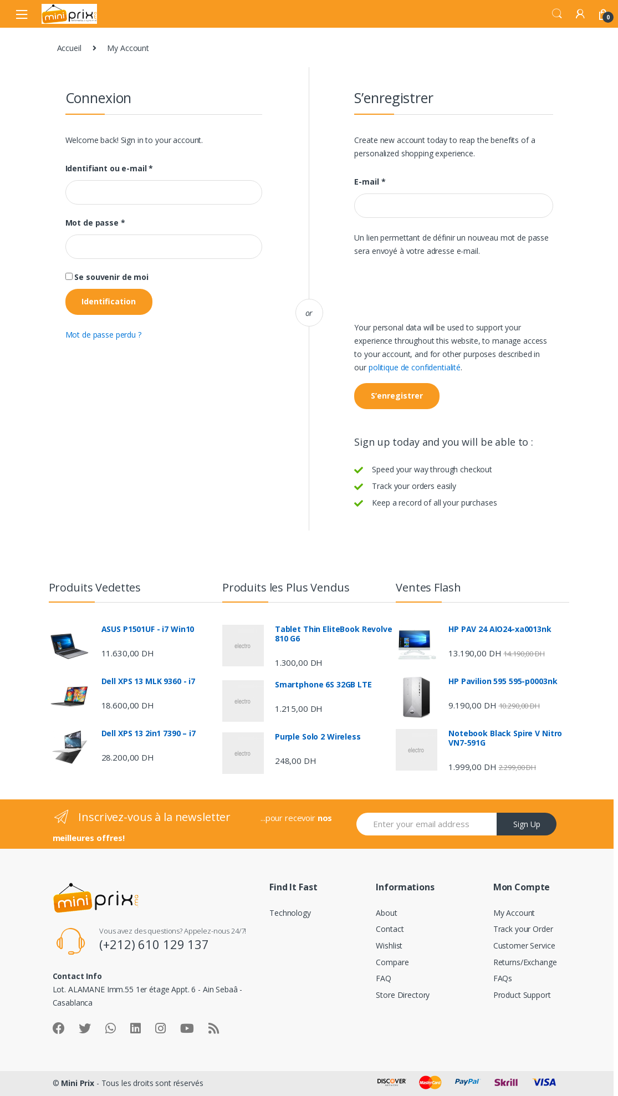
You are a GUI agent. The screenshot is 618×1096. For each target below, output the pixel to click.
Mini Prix (77, 1083)
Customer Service (524, 945)
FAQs (502, 978)
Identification (108, 301)
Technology (290, 913)
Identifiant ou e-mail (109, 169)
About (386, 913)
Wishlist (389, 945)
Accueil (69, 48)
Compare (392, 962)
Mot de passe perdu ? (103, 334)
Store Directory (403, 995)
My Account (514, 913)
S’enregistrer (397, 395)
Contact (390, 929)
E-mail (369, 182)
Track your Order (523, 929)
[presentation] (438, 293)
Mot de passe (95, 223)
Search (557, 14)
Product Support (522, 995)
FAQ (383, 978)
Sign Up (526, 824)
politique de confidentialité (415, 367)
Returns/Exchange (525, 962)
